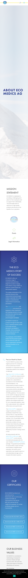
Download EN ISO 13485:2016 (14, 521)
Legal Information (14, 241)
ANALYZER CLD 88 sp (13, 306)
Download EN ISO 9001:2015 (14, 516)
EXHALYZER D (9, 308)
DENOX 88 (8, 376)
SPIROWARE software (19, 442)
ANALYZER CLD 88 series (14, 374)
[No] (26, 573)
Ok (14, 575)
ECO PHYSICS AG (18, 495)
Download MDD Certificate (14, 526)
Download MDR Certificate (14, 531)
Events (14, 233)
